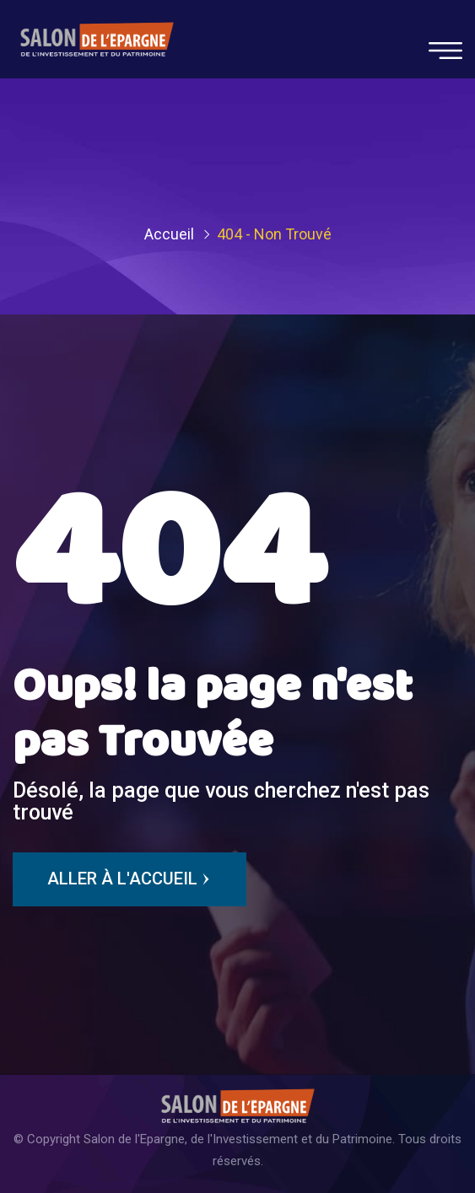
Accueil (169, 234)
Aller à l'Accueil (129, 879)
